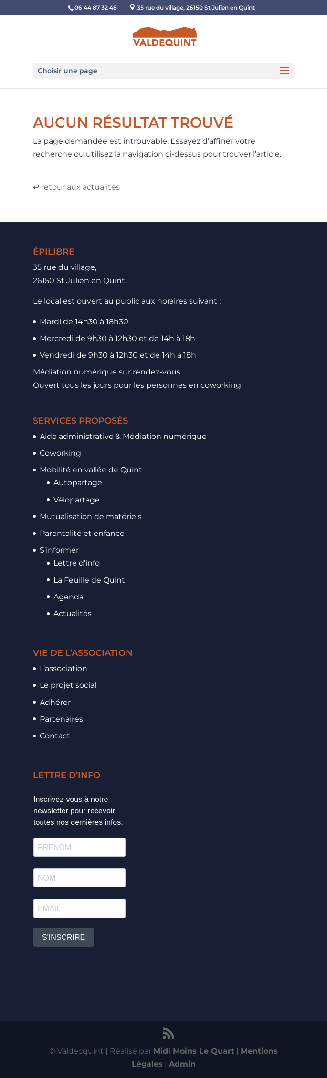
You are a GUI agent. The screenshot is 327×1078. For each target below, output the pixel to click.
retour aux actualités (80, 187)
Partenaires (61, 719)
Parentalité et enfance (82, 533)
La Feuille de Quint (89, 580)
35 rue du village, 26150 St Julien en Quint (196, 7)
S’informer (59, 550)
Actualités (72, 613)
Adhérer (55, 702)
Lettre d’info (76, 562)
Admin (182, 1063)
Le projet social (68, 685)
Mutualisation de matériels (91, 516)
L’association (63, 668)
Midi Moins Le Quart (193, 1051)
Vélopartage (76, 499)
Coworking (60, 453)
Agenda (68, 596)
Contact (55, 735)
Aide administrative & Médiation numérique (123, 436)
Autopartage (77, 482)
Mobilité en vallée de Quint (91, 469)
